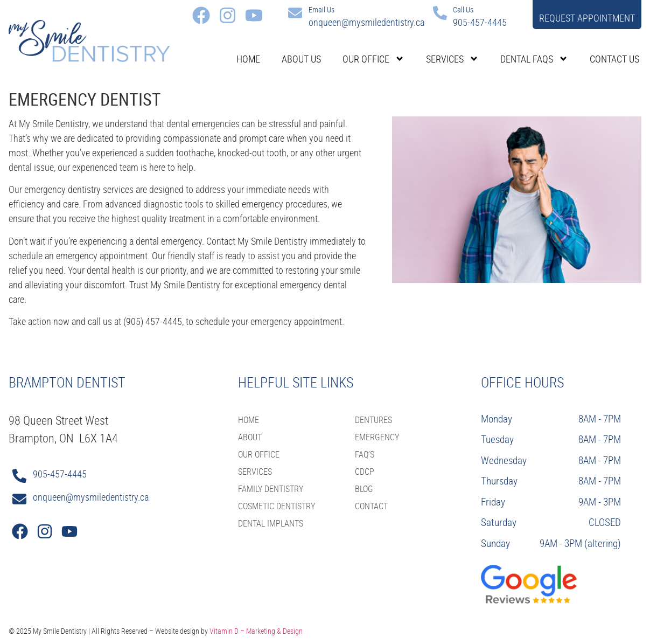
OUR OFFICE (258, 454)
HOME (248, 420)
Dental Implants (270, 523)
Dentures (373, 420)
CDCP (364, 471)
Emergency (377, 437)
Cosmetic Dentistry (276, 506)
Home (248, 58)
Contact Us (614, 58)
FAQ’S (364, 454)
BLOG (364, 489)
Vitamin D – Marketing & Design (256, 631)
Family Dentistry (270, 489)
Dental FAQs (534, 59)
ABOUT (250, 437)
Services (452, 59)
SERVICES (255, 471)
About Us (301, 58)
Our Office (373, 59)
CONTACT (371, 506)
